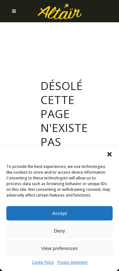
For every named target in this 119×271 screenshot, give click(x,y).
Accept (59, 213)
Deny (59, 230)
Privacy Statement (72, 262)
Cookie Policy (43, 262)
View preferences (59, 248)
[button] (109, 154)
